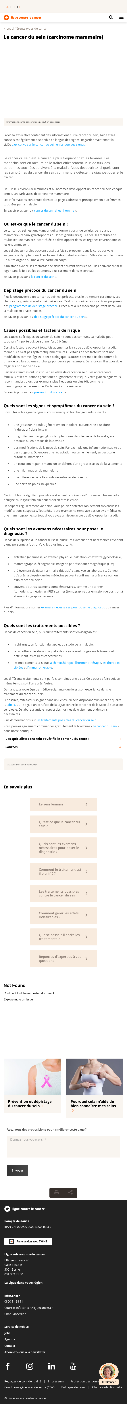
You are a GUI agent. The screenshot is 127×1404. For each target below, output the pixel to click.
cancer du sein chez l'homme (54, 211)
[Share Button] (70, 1193)
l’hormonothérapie (88, 663)
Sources (11, 747)
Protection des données (86, 1381)
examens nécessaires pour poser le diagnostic (73, 607)
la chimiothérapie (61, 663)
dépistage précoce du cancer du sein (59, 317)
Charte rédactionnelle (107, 1387)
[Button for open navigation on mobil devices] (121, 18)
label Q (11, 705)
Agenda (9, 1339)
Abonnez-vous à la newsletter (24, 1352)
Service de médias (16, 1327)
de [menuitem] (7, 7)
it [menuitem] (20, 7)
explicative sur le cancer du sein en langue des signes (48, 145)
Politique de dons (73, 1387)
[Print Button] (57, 1193)
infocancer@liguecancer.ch (34, 1308)
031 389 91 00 (13, 1274)
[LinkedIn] (52, 1367)
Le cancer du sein (105, 726)
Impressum (56, 1381)
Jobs (7, 1333)
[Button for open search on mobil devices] (111, 18)
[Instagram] (30, 1367)
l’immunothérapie (39, 667)
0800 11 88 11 (13, 1301)
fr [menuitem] (14, 7)
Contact (9, 1346)
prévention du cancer (49, 392)
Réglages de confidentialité (22, 1381)
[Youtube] (73, 1367)
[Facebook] (8, 1367)
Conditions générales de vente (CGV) (29, 1387)
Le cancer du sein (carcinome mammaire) (53, 37)
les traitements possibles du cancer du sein (66, 720)
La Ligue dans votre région (23, 1283)
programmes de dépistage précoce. (33, 306)
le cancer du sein (42, 277)
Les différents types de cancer (27, 29)
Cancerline (18, 1314)
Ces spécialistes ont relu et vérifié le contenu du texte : (47, 739)
